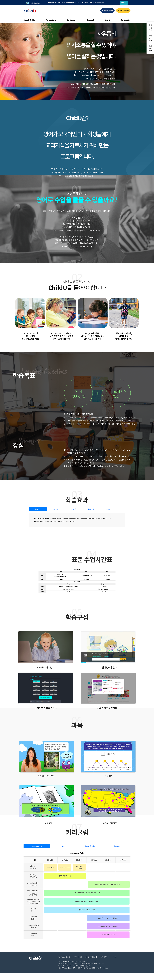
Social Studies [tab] (90, 846)
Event (107, 20)
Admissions (51, 20)
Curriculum (71, 20)
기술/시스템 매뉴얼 (64, 957)
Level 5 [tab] (108, 509)
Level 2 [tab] (55, 509)
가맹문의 (124, 3)
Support (90, 20)
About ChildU (29, 20)
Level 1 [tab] (37, 509)
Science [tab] (117, 846)
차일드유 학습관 (107, 10)
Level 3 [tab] (73, 509)
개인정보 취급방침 (91, 957)
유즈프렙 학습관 (123, 10)
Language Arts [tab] (37, 846)
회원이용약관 (105, 957)
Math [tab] (63, 846)
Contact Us (125, 20)
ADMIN (115, 957)
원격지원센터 (77, 957)
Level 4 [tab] (91, 509)
